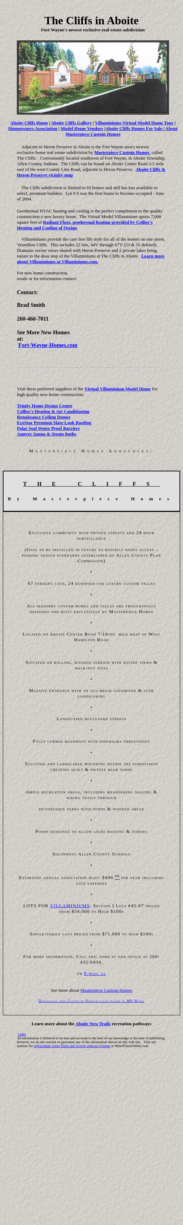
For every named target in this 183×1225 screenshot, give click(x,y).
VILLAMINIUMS (70, 905)
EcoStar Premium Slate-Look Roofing (54, 422)
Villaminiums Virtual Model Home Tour (134, 122)
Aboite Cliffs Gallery (71, 122)
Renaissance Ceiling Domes (44, 417)
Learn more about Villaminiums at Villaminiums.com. (91, 258)
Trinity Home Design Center (45, 405)
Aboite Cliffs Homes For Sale (134, 128)
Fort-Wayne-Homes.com (48, 345)
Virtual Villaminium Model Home (118, 388)
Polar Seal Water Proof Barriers (48, 428)
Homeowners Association (32, 128)
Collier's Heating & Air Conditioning (53, 411)
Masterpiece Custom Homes (122, 152)
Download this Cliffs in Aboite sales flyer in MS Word (91, 1001)
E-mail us (95, 973)
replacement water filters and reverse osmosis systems (72, 1046)
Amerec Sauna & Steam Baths (46, 434)
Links (22, 1034)
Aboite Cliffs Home (29, 122)
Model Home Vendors (82, 128)
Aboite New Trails (93, 1023)
